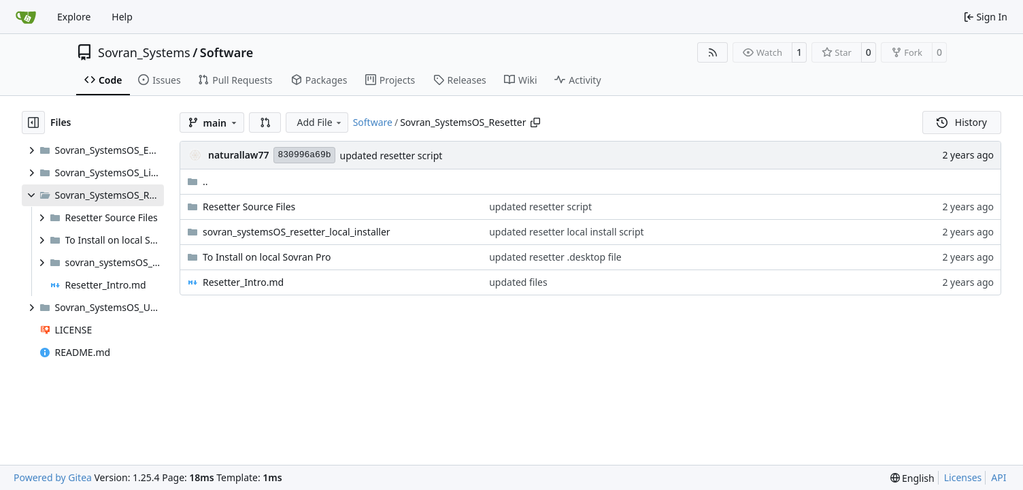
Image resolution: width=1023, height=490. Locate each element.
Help (122, 16)
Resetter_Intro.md (243, 282)
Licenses (963, 477)
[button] (265, 122)
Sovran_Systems (144, 52)
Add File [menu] (320, 122)
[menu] (912, 478)
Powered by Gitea (53, 477)
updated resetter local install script (566, 231)
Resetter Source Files (249, 206)
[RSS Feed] (712, 52)
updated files (518, 282)
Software (226, 52)
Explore (73, 16)
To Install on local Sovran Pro (267, 256)
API (998, 477)
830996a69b (304, 155)
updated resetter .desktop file (555, 256)
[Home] (26, 17)
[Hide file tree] (33, 122)
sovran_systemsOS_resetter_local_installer (296, 231)
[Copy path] (535, 122)
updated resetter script (391, 155)
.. (197, 181)
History (962, 122)
